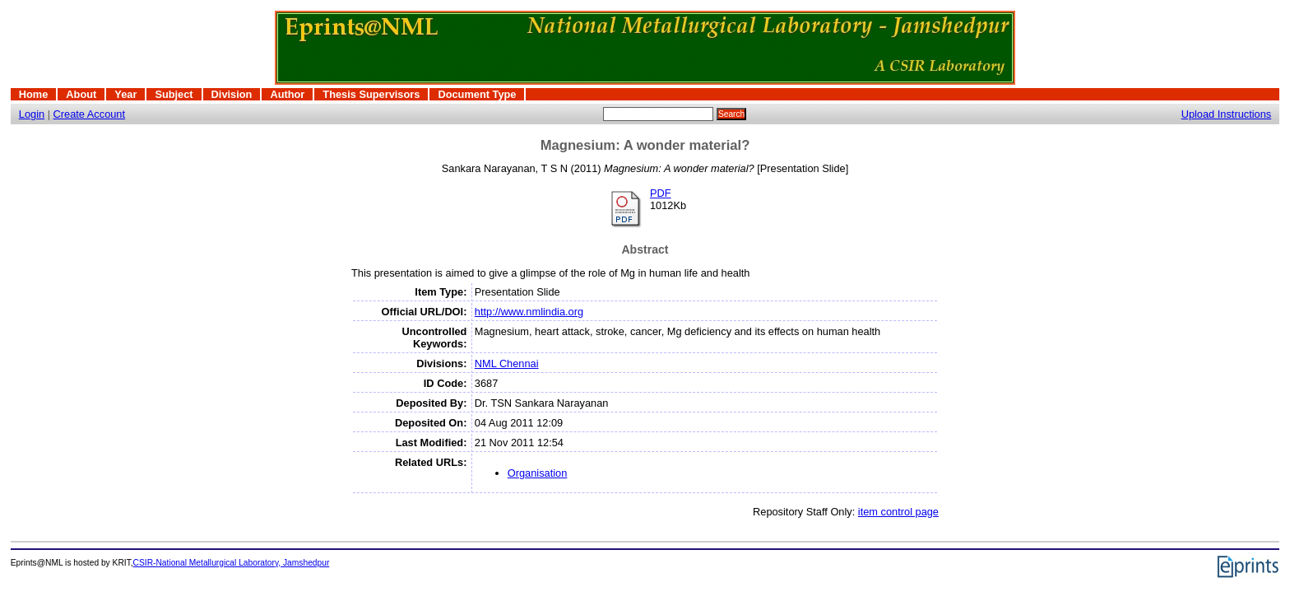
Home (34, 94)
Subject (174, 94)
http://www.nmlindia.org (529, 311)
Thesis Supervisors (371, 94)
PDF (660, 193)
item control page (898, 512)
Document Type (477, 94)
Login (31, 114)
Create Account (89, 114)
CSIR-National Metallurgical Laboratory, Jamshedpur (231, 562)
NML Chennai (507, 363)
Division (232, 94)
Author (287, 94)
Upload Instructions (1226, 114)
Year (125, 94)
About (81, 94)
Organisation (538, 473)
